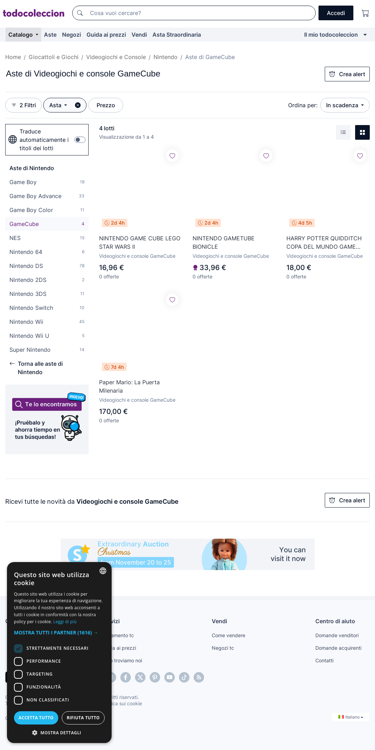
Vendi (139, 34)
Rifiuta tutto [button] (83, 718)
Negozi (71, 34)
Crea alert (347, 74)
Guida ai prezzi (106, 34)
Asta (56, 105)
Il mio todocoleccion (331, 34)
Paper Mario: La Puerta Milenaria (129, 386)
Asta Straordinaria (176, 34)
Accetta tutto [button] (35, 718)
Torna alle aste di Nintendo (36, 367)
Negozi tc (223, 648)
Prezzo (106, 105)
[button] (59, 632)
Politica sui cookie (122, 703)
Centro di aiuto (335, 621)
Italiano (350, 717)
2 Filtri (23, 105)
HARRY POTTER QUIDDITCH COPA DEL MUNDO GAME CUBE (324, 243)
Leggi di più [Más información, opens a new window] (65, 622)
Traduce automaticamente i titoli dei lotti (38, 140)
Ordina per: (302, 105)
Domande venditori (337, 635)
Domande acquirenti (338, 648)
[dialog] (59, 652)
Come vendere (228, 635)
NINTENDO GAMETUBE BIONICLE (224, 242)
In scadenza (343, 105)
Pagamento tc (118, 635)
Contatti (324, 660)
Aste (50, 34)
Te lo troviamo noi (122, 660)
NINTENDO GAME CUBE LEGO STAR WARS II (139, 242)
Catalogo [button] (21, 34)
